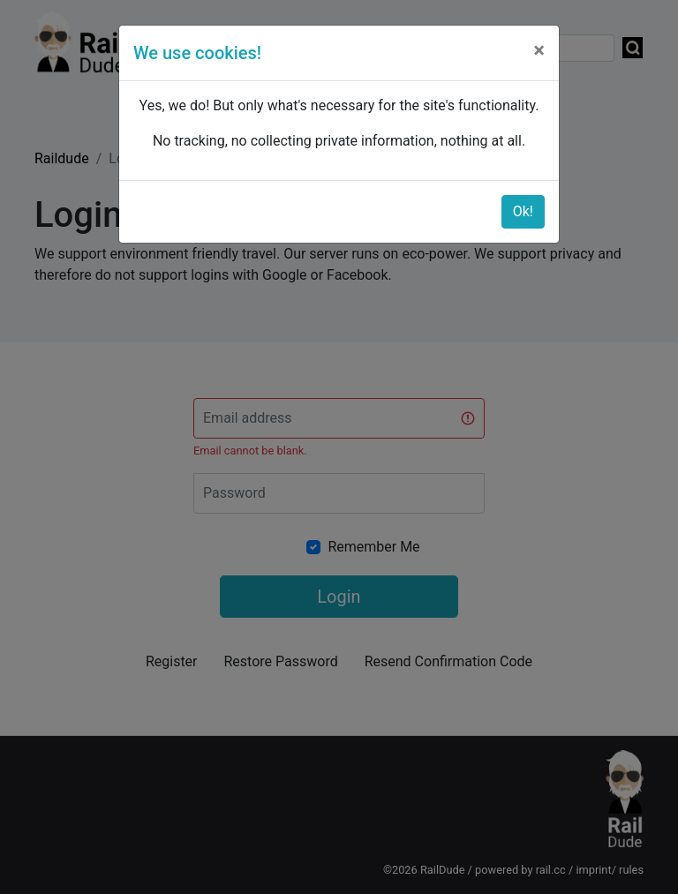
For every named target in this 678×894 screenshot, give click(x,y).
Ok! (523, 211)
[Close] (539, 50)
